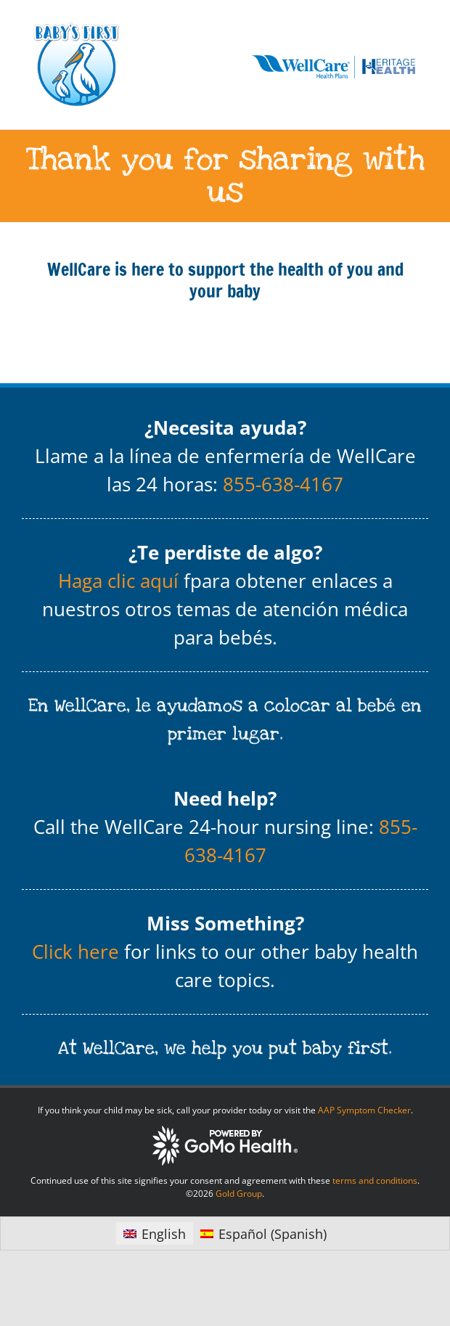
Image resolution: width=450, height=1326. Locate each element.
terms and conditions (374, 1180)
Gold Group (239, 1193)
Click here (75, 951)
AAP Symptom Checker (364, 1110)
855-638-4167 (283, 484)
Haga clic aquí (118, 581)
